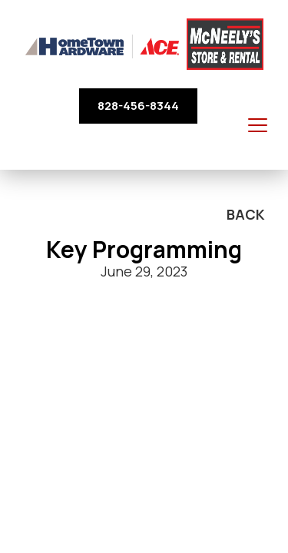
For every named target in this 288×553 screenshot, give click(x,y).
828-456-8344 (138, 106)
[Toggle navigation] (257, 126)
